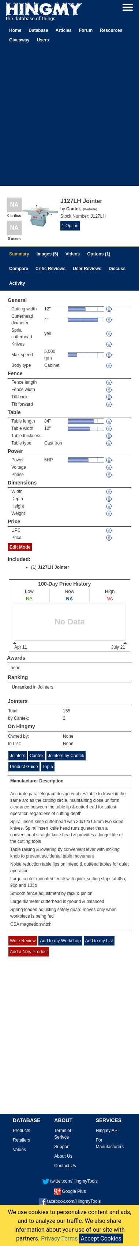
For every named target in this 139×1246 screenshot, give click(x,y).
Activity (17, 283)
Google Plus (70, 1191)
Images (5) (47, 254)
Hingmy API (107, 1130)
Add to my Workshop (60, 940)
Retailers (21, 1140)
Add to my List (99, 940)
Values (19, 1149)
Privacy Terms (59, 1238)
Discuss (117, 268)
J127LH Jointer (53, 567)
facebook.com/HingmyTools (70, 1201)
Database (38, 30)
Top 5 (47, 766)
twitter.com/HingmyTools (69, 1181)
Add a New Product (29, 951)
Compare (18, 268)
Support (62, 1146)
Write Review (22, 940)
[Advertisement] (68, 117)
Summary (19, 254)
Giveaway (19, 40)
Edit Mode (20, 547)
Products (21, 1130)
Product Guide (24, 766)
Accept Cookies (100, 1238)
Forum (86, 30)
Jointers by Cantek (66, 755)
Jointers (45, 687)
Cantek (37, 755)
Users (43, 40)
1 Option (70, 225)
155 (66, 711)
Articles (64, 30)
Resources (111, 30)
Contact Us (65, 1165)
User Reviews (87, 268)
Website (90, 209)
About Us (63, 1156)
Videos (72, 254)
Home (15, 30)
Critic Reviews (50, 268)
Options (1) (98, 254)
